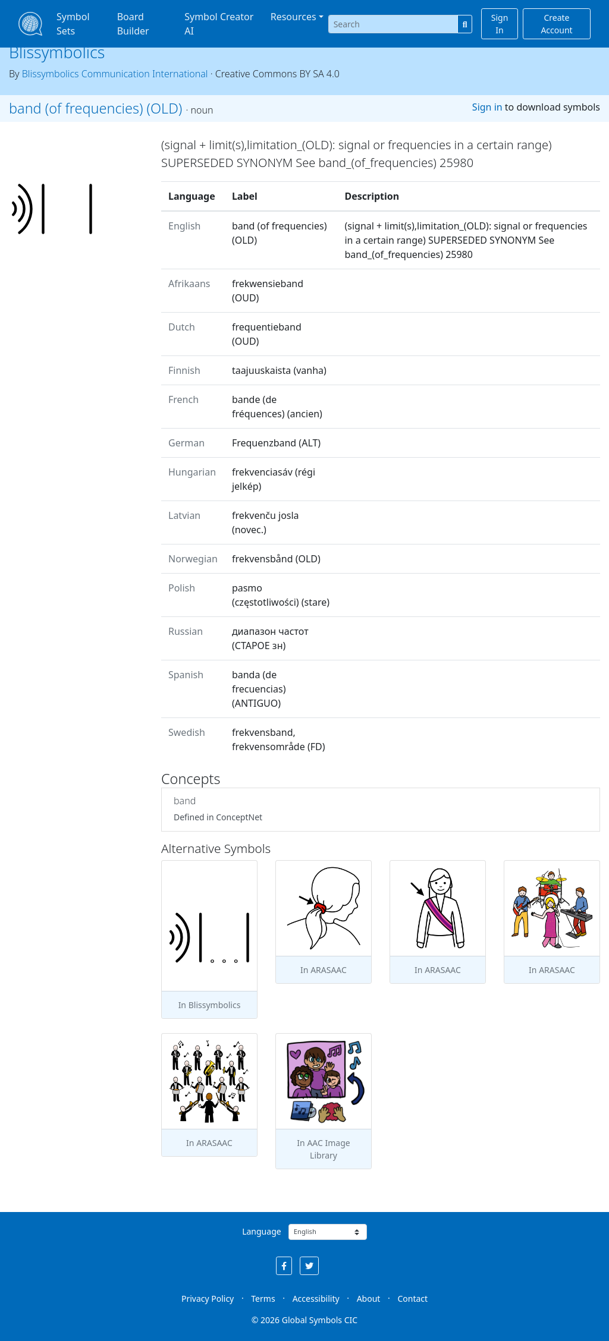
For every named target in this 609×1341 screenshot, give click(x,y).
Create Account (556, 24)
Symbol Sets (73, 23)
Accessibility (316, 1298)
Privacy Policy (207, 1298)
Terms (263, 1298)
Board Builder (133, 23)
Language (261, 1231)
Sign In (499, 24)
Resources (293, 16)
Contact (412, 1298)
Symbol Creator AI (218, 23)
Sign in (487, 107)
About (369, 1298)
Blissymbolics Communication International (115, 73)
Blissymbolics (57, 52)
